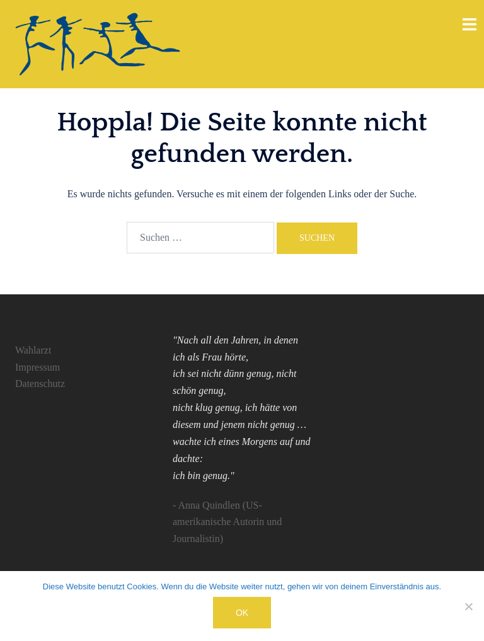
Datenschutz (40, 383)
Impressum (37, 367)
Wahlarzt (33, 350)
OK (242, 613)
